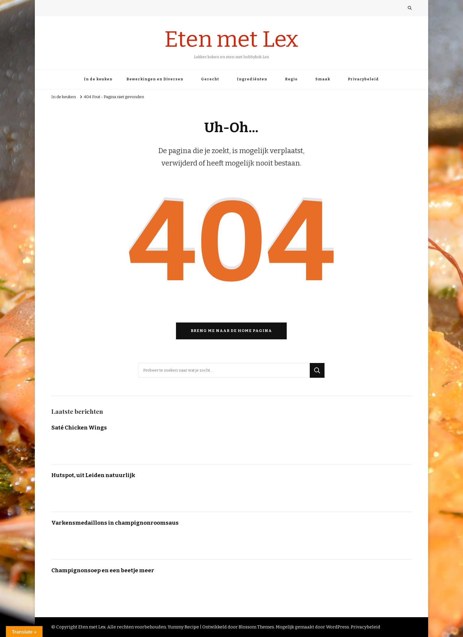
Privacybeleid (363, 79)
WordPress (337, 627)
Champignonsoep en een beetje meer (102, 570)
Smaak (322, 79)
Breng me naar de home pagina (231, 330)
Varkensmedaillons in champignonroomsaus (115, 522)
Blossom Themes (256, 627)
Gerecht (210, 79)
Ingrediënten (252, 79)
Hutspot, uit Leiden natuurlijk (93, 475)
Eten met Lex (231, 39)
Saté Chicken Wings (79, 427)
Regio (291, 79)
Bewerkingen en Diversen (154, 79)
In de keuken (98, 79)
